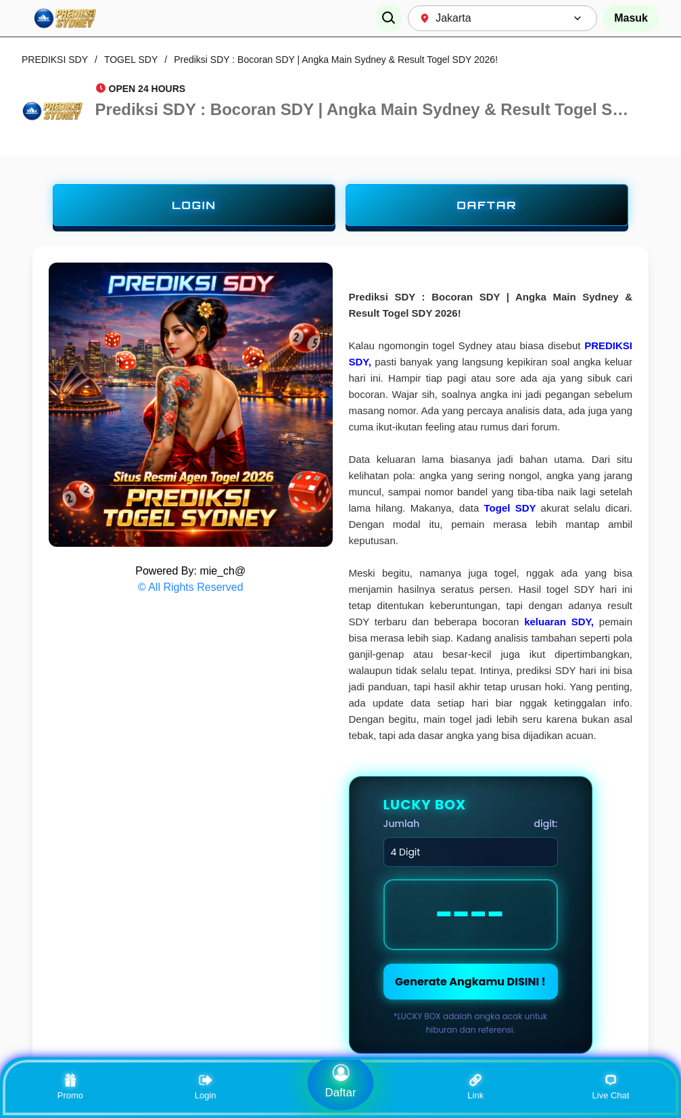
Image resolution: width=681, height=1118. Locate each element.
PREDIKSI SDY (55, 59)
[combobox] (502, 18)
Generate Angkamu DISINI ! (470, 981)
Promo (70, 1086)
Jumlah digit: (470, 823)
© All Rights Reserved (190, 587)
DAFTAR (486, 205)
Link (475, 1086)
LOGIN (194, 205)
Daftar (340, 1080)
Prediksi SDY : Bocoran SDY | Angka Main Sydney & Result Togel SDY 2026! (336, 59)
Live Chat (611, 1086)
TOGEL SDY (131, 59)
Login (205, 1086)
